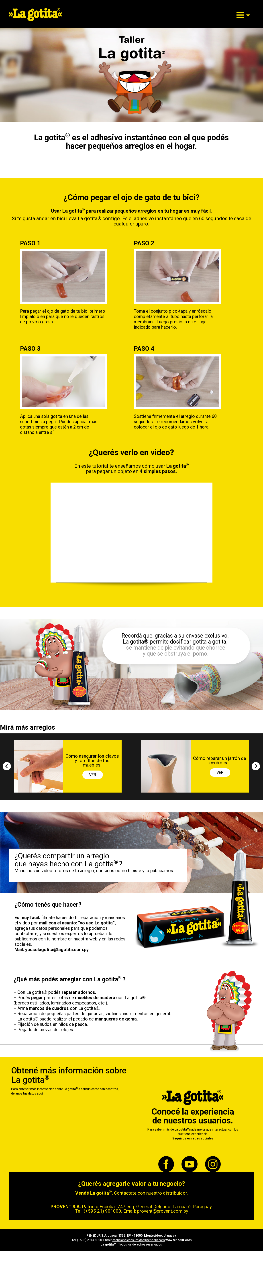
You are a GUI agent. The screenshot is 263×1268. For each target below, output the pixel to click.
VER (92, 774)
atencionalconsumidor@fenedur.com (138, 1240)
